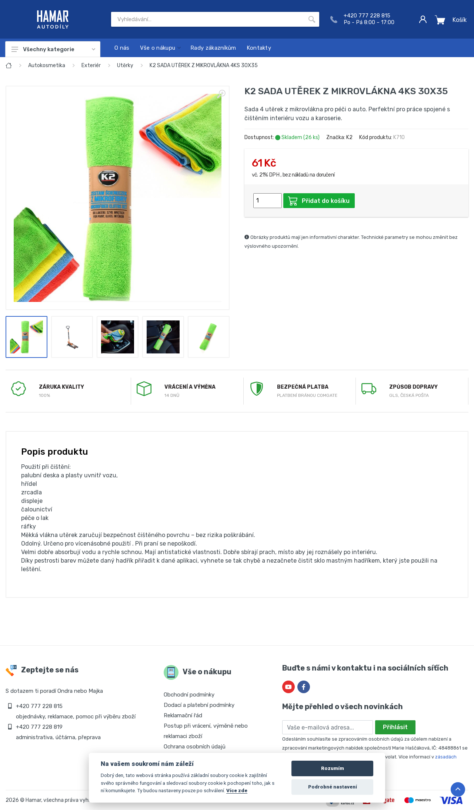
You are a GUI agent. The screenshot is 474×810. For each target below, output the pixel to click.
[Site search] (207, 19)
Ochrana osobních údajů (195, 746)
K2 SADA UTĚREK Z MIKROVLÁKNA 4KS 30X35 (204, 65)
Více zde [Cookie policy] (236, 790)
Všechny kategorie (53, 49)
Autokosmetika (46, 65)
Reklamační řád (183, 715)
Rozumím (332, 768)
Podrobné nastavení (332, 787)
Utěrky (125, 65)
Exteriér (91, 65)
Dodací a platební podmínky (199, 705)
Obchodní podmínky (189, 694)
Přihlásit (395, 727)
